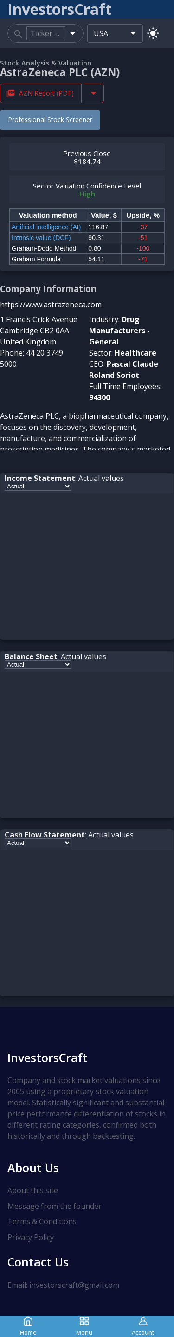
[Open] (72, 33)
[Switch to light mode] (153, 33)
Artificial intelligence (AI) (46, 227)
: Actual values (64, 478)
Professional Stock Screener (50, 119)
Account (143, 1326)
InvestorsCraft (47, 1057)
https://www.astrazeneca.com (51, 304)
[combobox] (45, 33)
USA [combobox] (101, 33)
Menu (84, 1326)
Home (28, 1326)
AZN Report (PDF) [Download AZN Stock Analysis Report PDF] (40, 93)
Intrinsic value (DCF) (41, 237)
